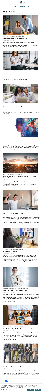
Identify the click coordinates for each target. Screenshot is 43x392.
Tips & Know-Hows (19, 36)
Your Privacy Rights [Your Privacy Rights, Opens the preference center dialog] (5, 390)
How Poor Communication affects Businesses (15, 107)
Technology (12, 174)
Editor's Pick (9, 36)
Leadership (6, 249)
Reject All (38, 390)
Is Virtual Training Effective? (10, 251)
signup (22, 6)
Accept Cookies (30, 390)
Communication (9, 211)
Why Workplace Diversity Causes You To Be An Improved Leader (19, 366)
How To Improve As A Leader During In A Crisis (15, 290)
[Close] (41, 386)
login (15, 6)
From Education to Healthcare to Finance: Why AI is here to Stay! (20, 141)
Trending (23, 36)
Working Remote (21, 249)
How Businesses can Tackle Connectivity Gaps (15, 38)
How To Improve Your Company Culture (13, 213)
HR (12, 211)
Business (4, 36)
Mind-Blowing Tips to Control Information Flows (15, 74)
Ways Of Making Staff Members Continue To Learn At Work (18, 328)
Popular (13, 36)
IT (11, 36)
